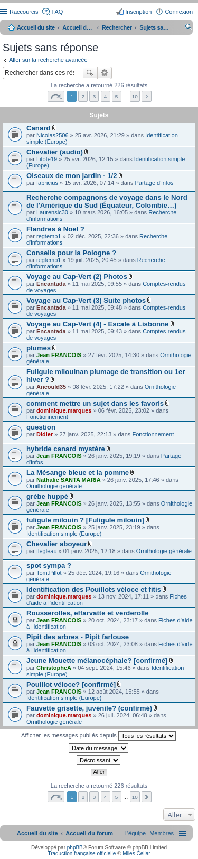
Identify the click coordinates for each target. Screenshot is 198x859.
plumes (38, 348)
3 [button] (94, 96)
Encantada (51, 284)
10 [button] (135, 96)
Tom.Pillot (49, 572)
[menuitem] (161, 833)
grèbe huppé (47, 496)
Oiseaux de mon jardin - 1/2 (71, 176)
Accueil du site (36, 27)
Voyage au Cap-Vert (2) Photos (76, 277)
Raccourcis (24, 11)
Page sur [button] (56, 96)
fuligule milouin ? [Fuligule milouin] (85, 520)
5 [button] (116, 96)
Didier (44, 434)
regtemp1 (48, 236)
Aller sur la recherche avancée (48, 60)
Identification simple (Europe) (63, 533)
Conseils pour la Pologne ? (71, 253)
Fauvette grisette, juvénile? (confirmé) (89, 708)
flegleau (46, 551)
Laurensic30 (52, 212)
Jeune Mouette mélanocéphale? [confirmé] (96, 661)
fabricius (47, 183)
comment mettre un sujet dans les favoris (95, 403)
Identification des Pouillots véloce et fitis (93, 589)
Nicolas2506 (52, 135)
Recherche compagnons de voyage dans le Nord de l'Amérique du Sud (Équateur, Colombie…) (106, 201)
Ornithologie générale (54, 486)
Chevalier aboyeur (56, 544)
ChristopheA (53, 668)
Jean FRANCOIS (59, 355)
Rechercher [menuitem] (188, 28)
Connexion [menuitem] (179, 11)
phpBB (75, 848)
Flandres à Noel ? (55, 229)
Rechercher (90, 73)
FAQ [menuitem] (57, 11)
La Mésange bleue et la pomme (77, 473)
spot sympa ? (48, 565)
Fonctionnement (47, 417)
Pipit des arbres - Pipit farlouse (77, 637)
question (40, 427)
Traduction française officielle (82, 853)
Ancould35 (51, 387)
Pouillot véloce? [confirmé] (71, 684)
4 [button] (105, 96)
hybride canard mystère (65, 449)
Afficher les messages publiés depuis (98, 736)
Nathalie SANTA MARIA (68, 480)
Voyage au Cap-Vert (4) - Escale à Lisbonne (97, 324)
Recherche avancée (105, 73)
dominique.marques (64, 410)
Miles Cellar (136, 853)
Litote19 (46, 159)
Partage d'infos (154, 183)
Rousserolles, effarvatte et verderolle (87, 613)
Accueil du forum (78, 27)
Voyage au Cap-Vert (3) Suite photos (86, 300)
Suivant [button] (147, 96)
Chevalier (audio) (54, 152)
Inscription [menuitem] (138, 11)
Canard (38, 128)
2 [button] (83, 96)
